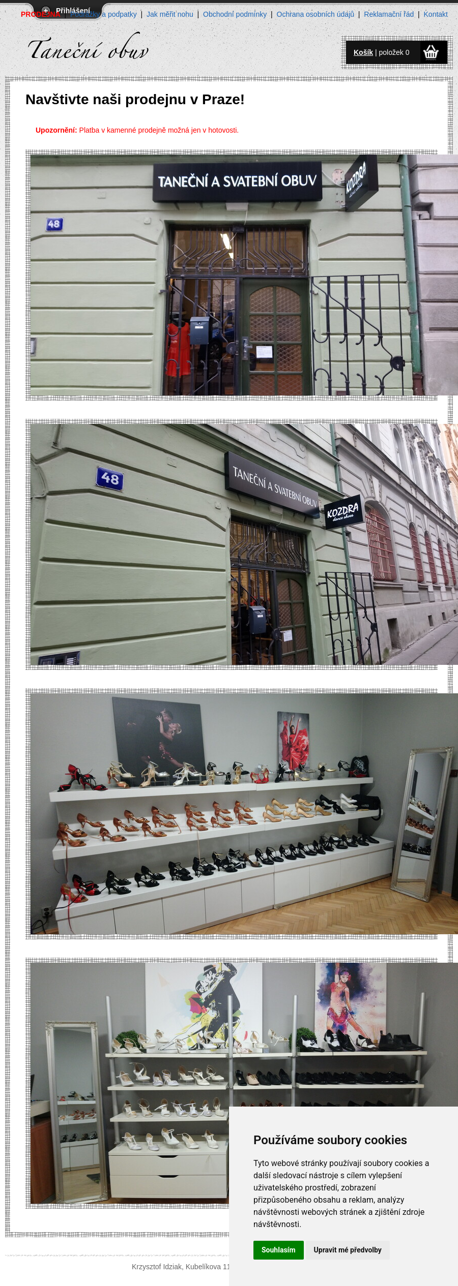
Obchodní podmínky (235, 14)
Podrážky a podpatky (103, 14)
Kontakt (436, 14)
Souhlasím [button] (279, 1250)
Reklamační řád (389, 14)
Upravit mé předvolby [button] (348, 1250)
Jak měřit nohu (170, 14)
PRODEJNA (41, 14)
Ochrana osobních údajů (316, 14)
